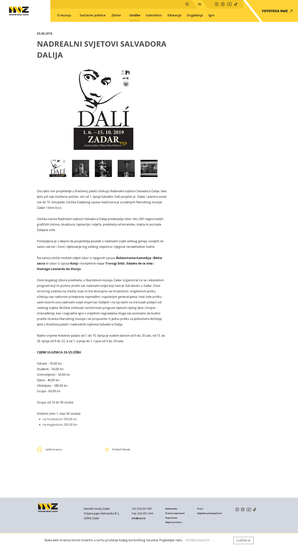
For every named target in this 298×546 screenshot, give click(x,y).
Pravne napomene (176, 512)
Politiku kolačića (200, 540)
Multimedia (172, 508)
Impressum (172, 516)
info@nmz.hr (140, 518)
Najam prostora (174, 520)
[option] (103, 109)
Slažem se (243, 540)
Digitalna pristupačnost (205, 514)
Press (200, 508)
